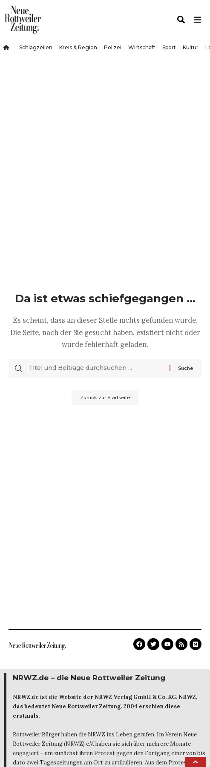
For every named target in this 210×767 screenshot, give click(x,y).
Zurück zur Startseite (105, 398)
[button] (195, 762)
